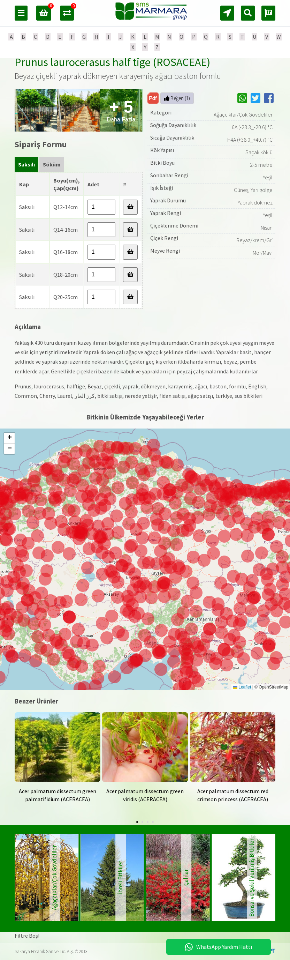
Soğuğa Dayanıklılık (173, 124)
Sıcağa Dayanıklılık (172, 137)
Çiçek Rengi (164, 238)
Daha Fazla (121, 110)
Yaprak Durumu (168, 200)
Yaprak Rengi (165, 212)
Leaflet (242, 687)
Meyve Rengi (165, 250)
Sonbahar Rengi (169, 175)
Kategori (160, 112)
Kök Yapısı (162, 150)
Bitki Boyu (162, 162)
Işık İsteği (161, 187)
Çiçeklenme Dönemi (174, 225)
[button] (159, 652)
